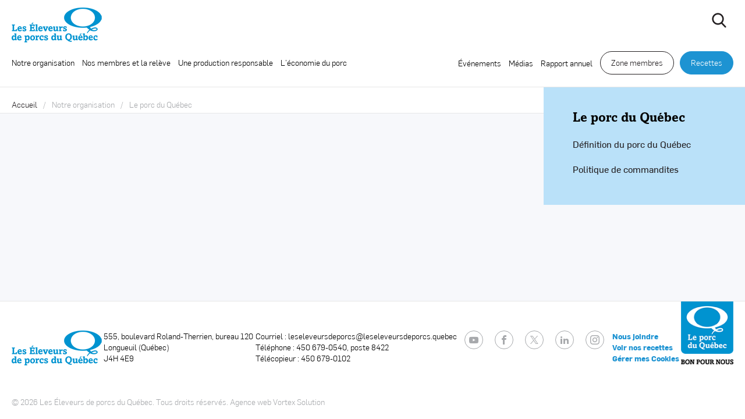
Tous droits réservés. (192, 401)
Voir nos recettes (642, 347)
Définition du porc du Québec (632, 144)
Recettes (706, 62)
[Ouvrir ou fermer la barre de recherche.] (719, 20)
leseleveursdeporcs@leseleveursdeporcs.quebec (372, 336)
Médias (521, 63)
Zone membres (637, 62)
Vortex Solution (299, 401)
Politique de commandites (626, 169)
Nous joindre (635, 336)
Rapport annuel (567, 63)
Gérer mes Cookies (645, 358)
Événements (479, 63)
